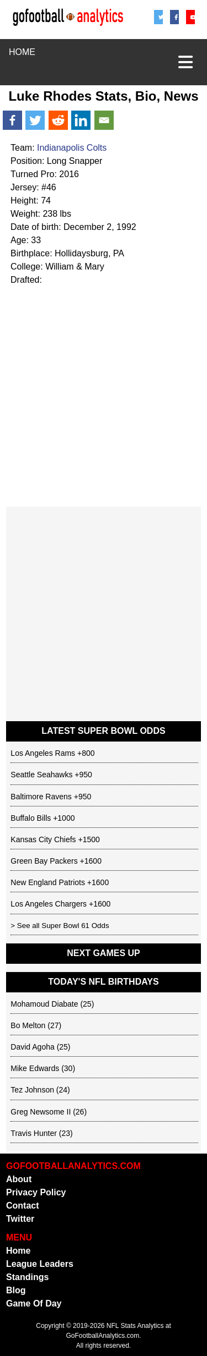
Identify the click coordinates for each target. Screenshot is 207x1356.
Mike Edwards (34, 1068)
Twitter (20, 1218)
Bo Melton (27, 1025)
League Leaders (39, 1264)
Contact (22, 1205)
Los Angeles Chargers (48, 903)
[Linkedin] (81, 120)
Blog (16, 1290)
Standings (27, 1277)
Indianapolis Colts (72, 147)
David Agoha (32, 1046)
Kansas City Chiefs (43, 839)
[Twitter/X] (158, 17)
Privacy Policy (36, 1192)
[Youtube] (190, 17)
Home (18, 1250)
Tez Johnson (32, 1089)
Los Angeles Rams (42, 753)
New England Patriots (47, 882)
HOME (22, 52)
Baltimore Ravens (41, 796)
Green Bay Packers (43, 861)
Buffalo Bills (30, 818)
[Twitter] (35, 120)
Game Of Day (33, 1303)
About (18, 1179)
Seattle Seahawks (41, 774)
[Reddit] (58, 120)
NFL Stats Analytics (135, 1326)
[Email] (104, 120)
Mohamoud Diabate (44, 1004)
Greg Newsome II (40, 1111)
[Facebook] (174, 17)
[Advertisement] (103, 395)
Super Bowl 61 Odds (75, 925)
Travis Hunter (33, 1133)
